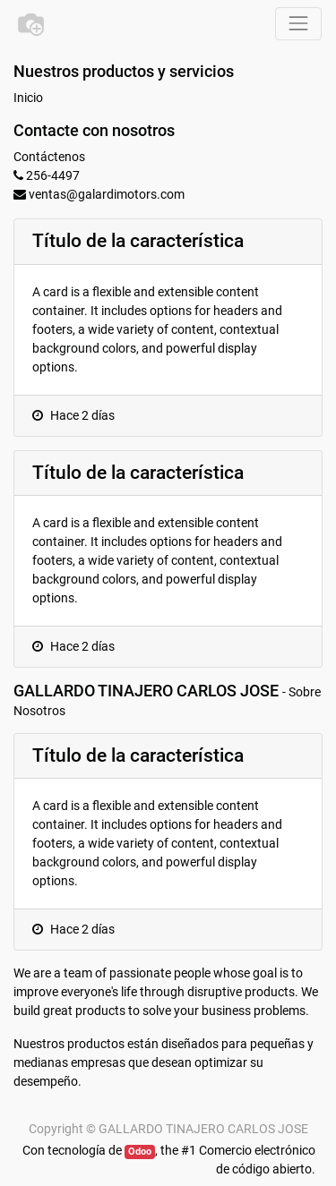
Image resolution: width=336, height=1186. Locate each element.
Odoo (139, 1151)
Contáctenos (49, 156)
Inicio (28, 97)
